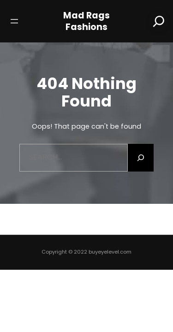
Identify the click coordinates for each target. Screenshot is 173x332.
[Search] (158, 21)
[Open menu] (14, 21)
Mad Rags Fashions (86, 21)
